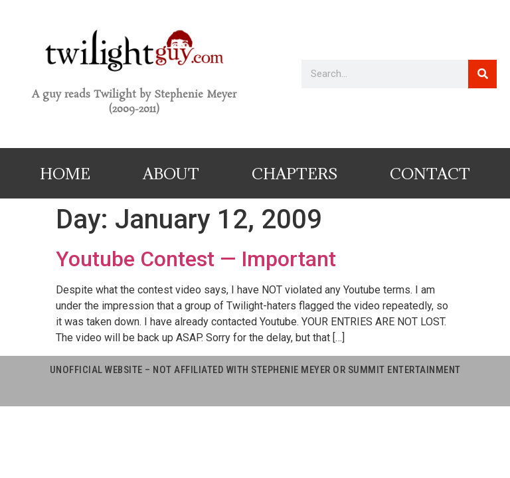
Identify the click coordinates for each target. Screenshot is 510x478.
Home (65, 173)
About (171, 173)
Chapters (294, 173)
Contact (430, 173)
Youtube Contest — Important (196, 259)
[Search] (482, 74)
